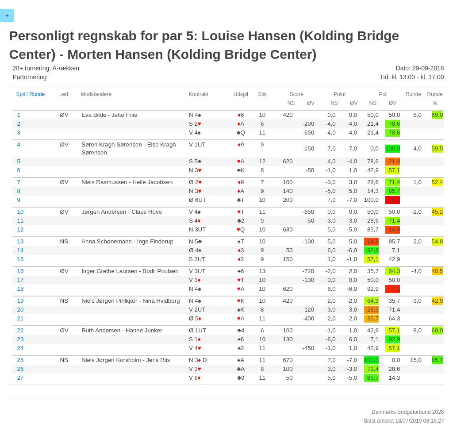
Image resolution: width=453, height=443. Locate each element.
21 (20, 318)
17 (20, 280)
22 (20, 330)
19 (20, 300)
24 (20, 348)
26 (20, 369)
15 (20, 259)
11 (20, 220)
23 (20, 339)
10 (20, 211)
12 (20, 229)
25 (20, 360)
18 (20, 288)
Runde (37, 94)
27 (20, 377)
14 (20, 250)
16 (20, 271)
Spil (20, 94)
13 (20, 241)
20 (20, 309)
